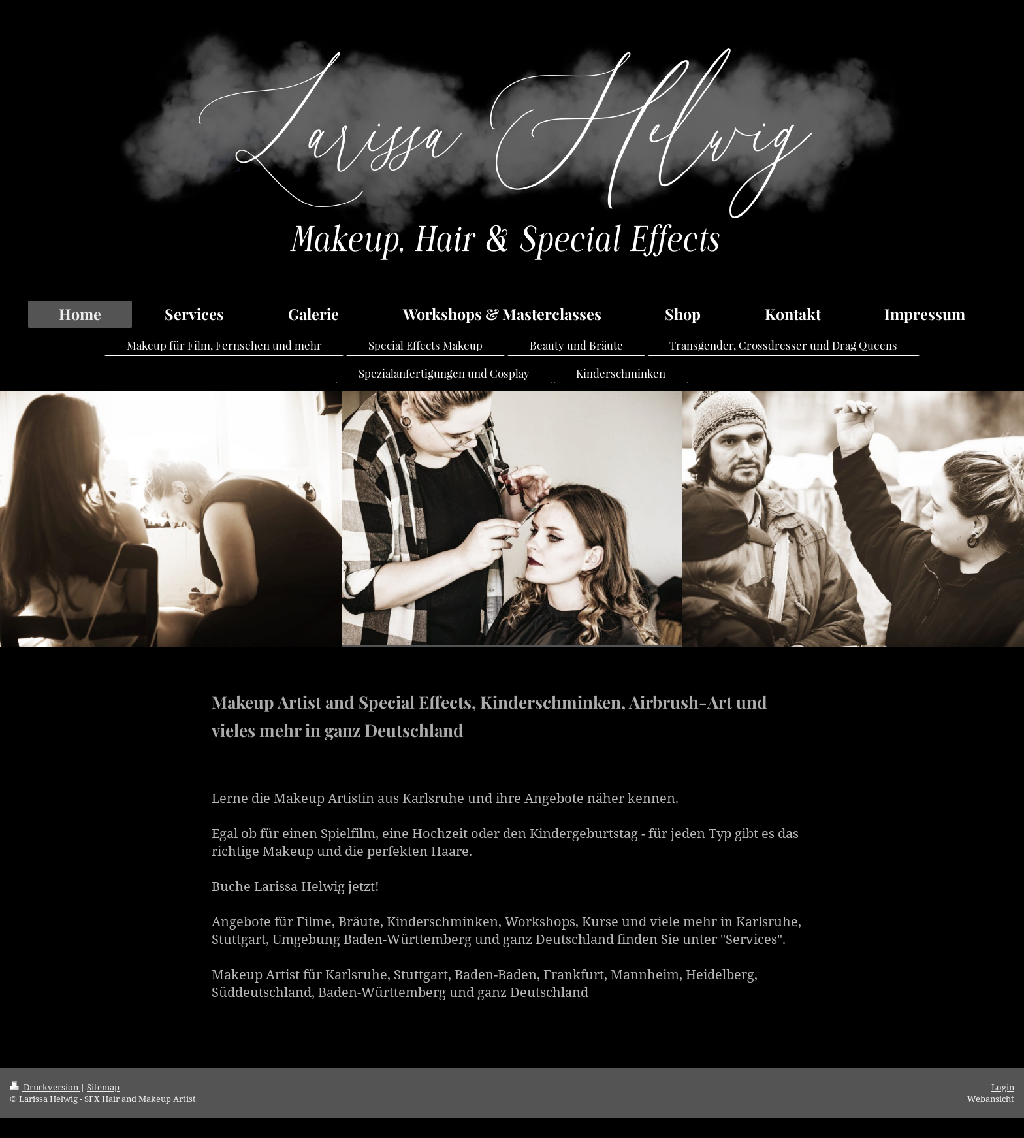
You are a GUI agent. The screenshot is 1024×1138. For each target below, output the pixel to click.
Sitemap (103, 1087)
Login (1002, 1087)
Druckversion (45, 1087)
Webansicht (990, 1099)
